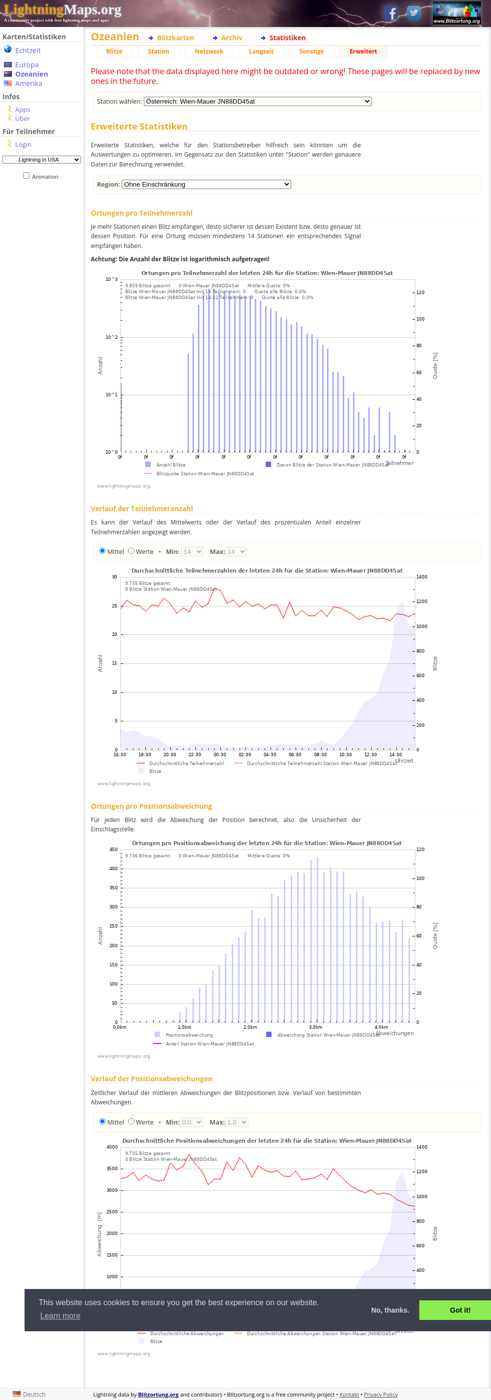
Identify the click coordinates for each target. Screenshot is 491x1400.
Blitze (114, 51)
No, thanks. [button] (390, 1310)
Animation (47, 176)
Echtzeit (28, 50)
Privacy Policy (381, 1394)
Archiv (232, 37)
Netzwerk (209, 51)
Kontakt (349, 1394)
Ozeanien (31, 74)
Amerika (28, 83)
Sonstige (312, 51)
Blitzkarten (175, 37)
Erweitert (363, 51)
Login (23, 144)
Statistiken (288, 37)
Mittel (115, 551)
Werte (145, 551)
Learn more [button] (60, 1316)
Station (158, 51)
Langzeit (261, 51)
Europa (27, 64)
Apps (22, 109)
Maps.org (62, 9)
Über (22, 118)
